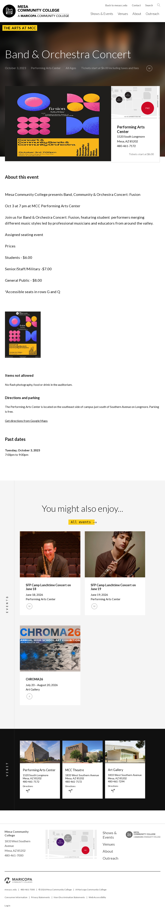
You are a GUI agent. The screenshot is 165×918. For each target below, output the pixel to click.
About (138, 13)
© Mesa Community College (55, 892)
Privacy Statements (40, 899)
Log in (7, 908)
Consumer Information (16, 899)
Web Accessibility (97, 899)
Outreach (152, 13)
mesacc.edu (11, 892)
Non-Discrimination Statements (69, 899)
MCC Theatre (74, 771)
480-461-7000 (27, 892)
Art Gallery (115, 771)
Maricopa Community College (92, 892)
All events (81, 522)
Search (148, 5)
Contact (135, 5)
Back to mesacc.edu (115, 5)
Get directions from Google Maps (26, 420)
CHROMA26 (34, 679)
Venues (124, 13)
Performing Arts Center (46, 67)
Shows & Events (103, 13)
